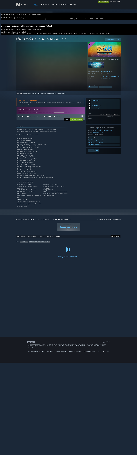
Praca (42, 443)
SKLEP (36, 5)
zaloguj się (112, 1)
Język (40, 238)
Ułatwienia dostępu (80, 438)
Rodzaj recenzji (21, 238)
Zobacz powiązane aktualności (95, 144)
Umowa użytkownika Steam (93, 438)
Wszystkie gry (19, 39)
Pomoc (71, 443)
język (118, 1)
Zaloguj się (20, 95)
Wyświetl (57, 238)
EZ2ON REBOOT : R (37, 39)
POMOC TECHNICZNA (68, 5)
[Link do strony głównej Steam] (23, 6)
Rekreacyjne (95, 88)
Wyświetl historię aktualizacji (95, 142)
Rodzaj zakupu (32, 238)
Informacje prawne (70, 438)
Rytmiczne (107, 88)
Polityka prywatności (59, 438)
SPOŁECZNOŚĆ (45, 5)
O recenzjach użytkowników (104, 221)
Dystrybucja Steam (61, 443)
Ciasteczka (37, 439)
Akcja (90, 88)
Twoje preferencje (116, 221)
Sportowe (101, 88)
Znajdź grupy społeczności (94, 146)
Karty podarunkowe (89, 443)
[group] (68, 244)
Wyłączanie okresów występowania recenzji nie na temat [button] (47, 243)
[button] (76, 121)
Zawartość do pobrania (48, 39)
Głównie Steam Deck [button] (76, 243)
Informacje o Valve (33, 443)
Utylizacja (78, 443)
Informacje (55, 5)
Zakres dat (48, 238)
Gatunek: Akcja (27, 39)
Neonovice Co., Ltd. (115, 78)
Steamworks (50, 443)
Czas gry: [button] (66, 243)
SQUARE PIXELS (105, 78)
